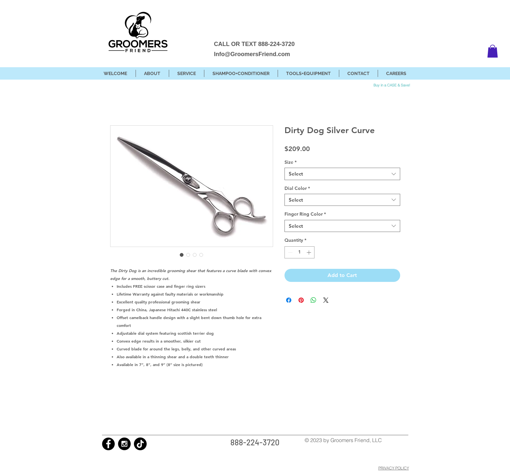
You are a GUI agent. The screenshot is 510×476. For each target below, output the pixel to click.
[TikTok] (140, 444)
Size (290, 162)
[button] (492, 51)
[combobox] (342, 174)
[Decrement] (289, 252)
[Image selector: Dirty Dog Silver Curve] (182, 255)
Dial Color (297, 188)
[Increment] (309, 252)
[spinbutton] (299, 252)
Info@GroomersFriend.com (252, 54)
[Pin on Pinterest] (301, 300)
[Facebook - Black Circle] (108, 444)
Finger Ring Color (305, 214)
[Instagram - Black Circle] (124, 444)
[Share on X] (326, 300)
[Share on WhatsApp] (313, 300)
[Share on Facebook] (289, 300)
